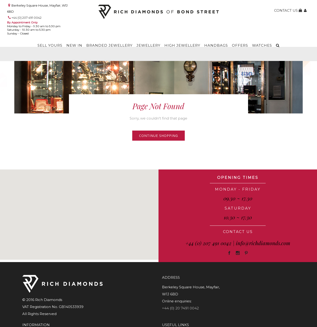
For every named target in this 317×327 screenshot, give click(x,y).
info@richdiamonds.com (263, 243)
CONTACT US (238, 231)
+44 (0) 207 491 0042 (26, 17)
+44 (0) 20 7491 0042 (180, 308)
